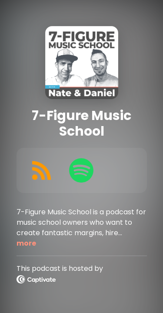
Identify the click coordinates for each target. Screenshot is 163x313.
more (26, 243)
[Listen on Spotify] (81, 170)
